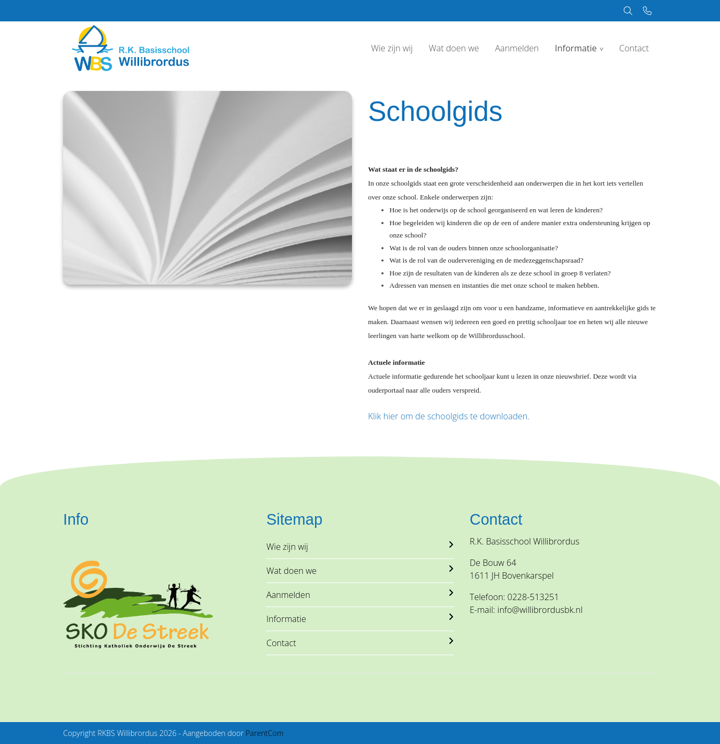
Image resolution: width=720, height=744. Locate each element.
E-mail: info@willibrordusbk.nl (526, 610)
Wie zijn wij (392, 48)
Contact (634, 48)
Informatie (575, 48)
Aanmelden (517, 48)
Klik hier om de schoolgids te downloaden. (449, 416)
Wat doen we (454, 48)
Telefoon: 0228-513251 (514, 597)
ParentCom (265, 733)
